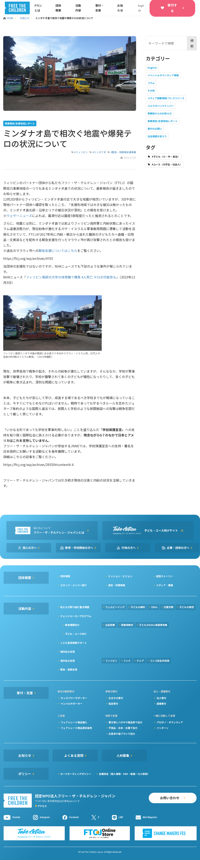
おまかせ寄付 (116, 698)
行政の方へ (129, 548)
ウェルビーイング (115, 607)
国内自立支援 (67, 651)
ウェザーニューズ (19, 215)
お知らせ (24, 18)
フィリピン (111, 660)
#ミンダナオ (99, 152)
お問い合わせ (169, 797)
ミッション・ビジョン (120, 576)
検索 (192, 43)
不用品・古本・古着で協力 (123, 728)
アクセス (42, 806)
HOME (8, 18)
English (152, 67)
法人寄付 (161, 698)
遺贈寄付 (161, 703)
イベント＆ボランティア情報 (163, 75)
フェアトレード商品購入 (74, 722)
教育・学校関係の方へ (79, 548)
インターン (162, 728)
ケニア (140, 660)
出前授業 (110, 625)
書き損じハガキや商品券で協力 (125, 722)
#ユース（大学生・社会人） (167, 164)
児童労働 (168, 607)
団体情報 (65, 576)
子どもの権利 (138, 607)
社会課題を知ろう (157, 136)
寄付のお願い (155, 128)
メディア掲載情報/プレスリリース (166, 98)
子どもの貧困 (186, 607)
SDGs (154, 607)
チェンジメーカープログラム (75, 616)
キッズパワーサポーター (74, 698)
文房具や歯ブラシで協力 (122, 733)
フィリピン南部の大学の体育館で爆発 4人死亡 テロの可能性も (71, 277)
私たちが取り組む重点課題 (74, 607)
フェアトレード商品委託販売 (76, 728)
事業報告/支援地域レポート (162, 121)
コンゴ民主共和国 (159, 660)
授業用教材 (127, 625)
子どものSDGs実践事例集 (153, 625)
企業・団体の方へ (178, 548)
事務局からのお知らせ (160, 113)
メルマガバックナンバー (161, 105)
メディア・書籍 (164, 585)
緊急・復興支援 (68, 669)
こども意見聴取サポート (73, 642)
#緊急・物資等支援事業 (123, 152)
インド (127, 660)
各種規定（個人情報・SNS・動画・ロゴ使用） (124, 773)
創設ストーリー (164, 576)
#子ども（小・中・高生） (166, 156)
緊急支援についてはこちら (58, 250)
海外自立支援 (67, 660)
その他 (151, 90)
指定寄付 (113, 703)
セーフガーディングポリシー (75, 773)
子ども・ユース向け (76, 633)
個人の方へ (30, 548)
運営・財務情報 (116, 585)
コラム (151, 83)
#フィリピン (81, 152)
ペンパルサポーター (71, 703)
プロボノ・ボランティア (170, 722)
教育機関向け (72, 625)
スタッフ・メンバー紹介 (73, 585)
